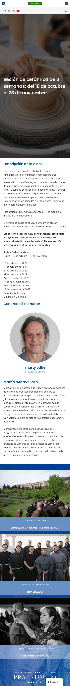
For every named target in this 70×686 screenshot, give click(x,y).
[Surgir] (35, 672)
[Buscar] (66, 10)
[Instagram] (13, 10)
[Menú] (66, 3)
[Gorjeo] (9, 10)
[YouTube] (18, 10)
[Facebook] (4, 10)
